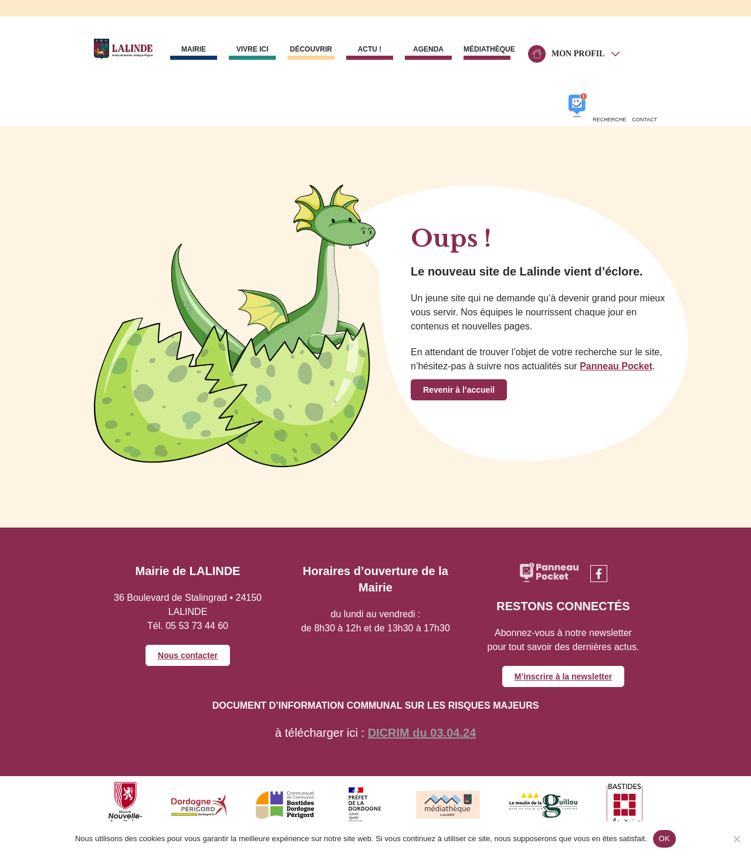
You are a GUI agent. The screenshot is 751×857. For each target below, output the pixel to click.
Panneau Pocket (616, 366)
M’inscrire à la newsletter (564, 676)
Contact (644, 120)
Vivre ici (252, 49)
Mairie (193, 49)
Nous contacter (188, 655)
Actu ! (370, 49)
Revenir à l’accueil (459, 390)
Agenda (428, 49)
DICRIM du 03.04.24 (422, 732)
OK (664, 838)
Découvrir (311, 49)
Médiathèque (487, 49)
